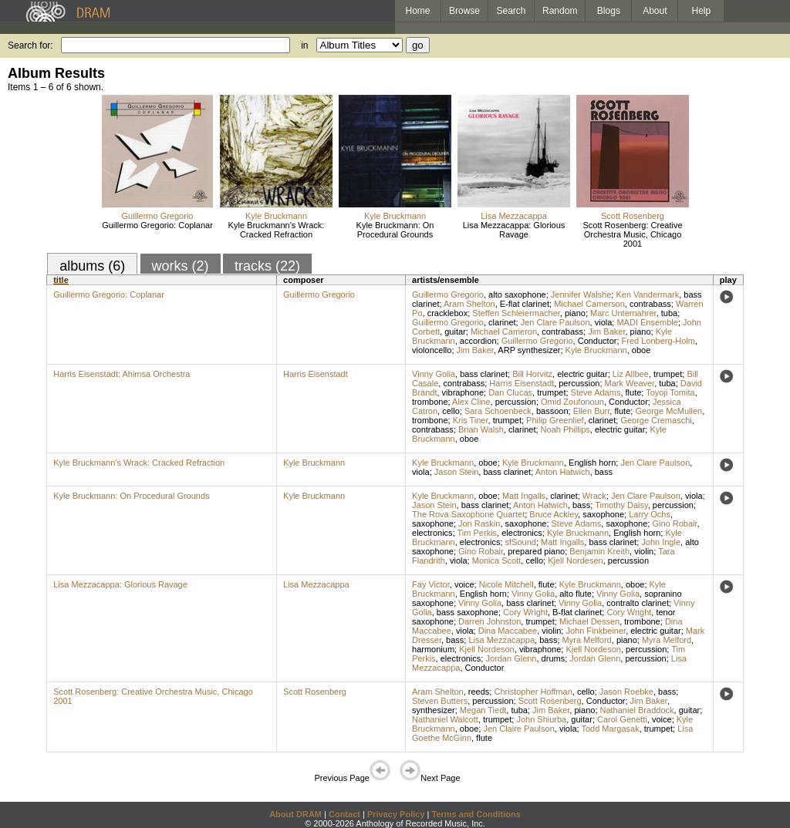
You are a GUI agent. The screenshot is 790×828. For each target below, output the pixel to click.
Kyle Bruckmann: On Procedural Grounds (395, 229)
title (61, 279)
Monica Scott (497, 560)
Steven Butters (440, 700)
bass (604, 471)
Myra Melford (587, 640)
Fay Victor (431, 584)
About (655, 10)
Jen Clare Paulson (555, 322)
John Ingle (660, 542)
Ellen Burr (591, 411)
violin (643, 551)
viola (604, 322)
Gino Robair (674, 523)
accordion (478, 340)
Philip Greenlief (555, 420)
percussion (579, 383)
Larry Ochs (649, 514)
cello (451, 411)
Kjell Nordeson (487, 649)
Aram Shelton (469, 303)
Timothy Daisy (621, 505)
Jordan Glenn (510, 658)
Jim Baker (606, 331)
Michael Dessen (589, 621)
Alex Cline (471, 401)
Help (701, 10)
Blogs (608, 10)
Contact (344, 814)
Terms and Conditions (476, 814)
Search (511, 10)
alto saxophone (517, 294)
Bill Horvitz (532, 374)
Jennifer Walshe (581, 294)
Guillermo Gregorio (158, 215)
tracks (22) (267, 266)
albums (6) (92, 266)
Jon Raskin (479, 523)
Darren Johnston (489, 621)
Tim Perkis (477, 532)
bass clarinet (484, 374)
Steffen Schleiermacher (516, 313)
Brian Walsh (481, 429)
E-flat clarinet (524, 303)
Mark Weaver (630, 383)
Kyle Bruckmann (276, 215)
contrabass (650, 303)
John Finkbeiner (595, 630)
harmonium (433, 649)
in (304, 45)
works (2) (180, 266)
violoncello (431, 350)
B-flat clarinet (577, 612)
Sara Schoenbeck (498, 411)
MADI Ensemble (646, 322)
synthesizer (433, 710)
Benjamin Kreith (599, 551)
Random (559, 10)
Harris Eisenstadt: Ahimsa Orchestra (121, 374)
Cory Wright (525, 612)
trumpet (667, 374)
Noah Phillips (565, 429)
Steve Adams (596, 392)
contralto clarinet (637, 603)
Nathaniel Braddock (637, 710)
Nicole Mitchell (506, 584)
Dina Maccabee (507, 630)
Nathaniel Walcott (445, 719)
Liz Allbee (631, 374)
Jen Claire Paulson (518, 728)
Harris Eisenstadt (315, 374)
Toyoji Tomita (670, 392)
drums (553, 658)
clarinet (501, 322)
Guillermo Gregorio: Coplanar (157, 225)
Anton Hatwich (562, 471)
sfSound (520, 542)
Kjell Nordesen (575, 560)
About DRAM (295, 814)
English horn (592, 462)
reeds (479, 691)
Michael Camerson (589, 303)
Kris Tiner (470, 420)
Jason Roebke (626, 691)
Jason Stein (456, 471)
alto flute (575, 593)
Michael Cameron (504, 331)
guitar (455, 331)
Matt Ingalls (523, 495)
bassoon (552, 411)
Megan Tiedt (483, 710)
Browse (464, 10)
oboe (641, 350)
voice (464, 584)
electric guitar (582, 374)
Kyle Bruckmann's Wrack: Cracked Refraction (276, 229)
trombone (429, 401)
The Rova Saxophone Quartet (468, 514)
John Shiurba (541, 719)
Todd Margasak (610, 728)
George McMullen (668, 411)
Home (417, 10)
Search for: (30, 45)
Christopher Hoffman (533, 691)
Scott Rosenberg (632, 215)
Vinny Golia (433, 374)
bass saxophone (467, 612)
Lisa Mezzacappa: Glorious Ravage (514, 229)
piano (575, 313)
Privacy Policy (396, 814)
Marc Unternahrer (623, 313)
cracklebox (447, 313)
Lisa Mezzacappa (514, 215)
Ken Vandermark (647, 294)
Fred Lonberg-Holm (658, 340)
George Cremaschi (655, 420)
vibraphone (463, 392)
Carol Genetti (622, 719)
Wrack (594, 495)
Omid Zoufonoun (572, 401)
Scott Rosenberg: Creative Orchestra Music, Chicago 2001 (632, 234)
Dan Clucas (510, 392)
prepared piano (536, 551)
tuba (669, 313)
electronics (432, 532)
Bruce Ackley (553, 514)
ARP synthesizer (529, 350)
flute (634, 392)
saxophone (603, 514)
